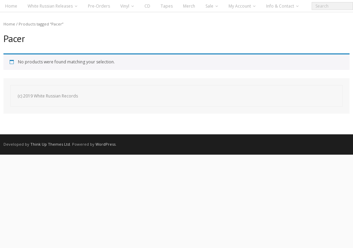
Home (11, 6)
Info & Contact (280, 6)
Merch (189, 6)
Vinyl (124, 6)
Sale (209, 6)
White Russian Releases (50, 6)
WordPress (105, 144)
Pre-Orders (99, 6)
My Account (240, 6)
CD (147, 6)
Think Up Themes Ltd (50, 144)
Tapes (167, 6)
